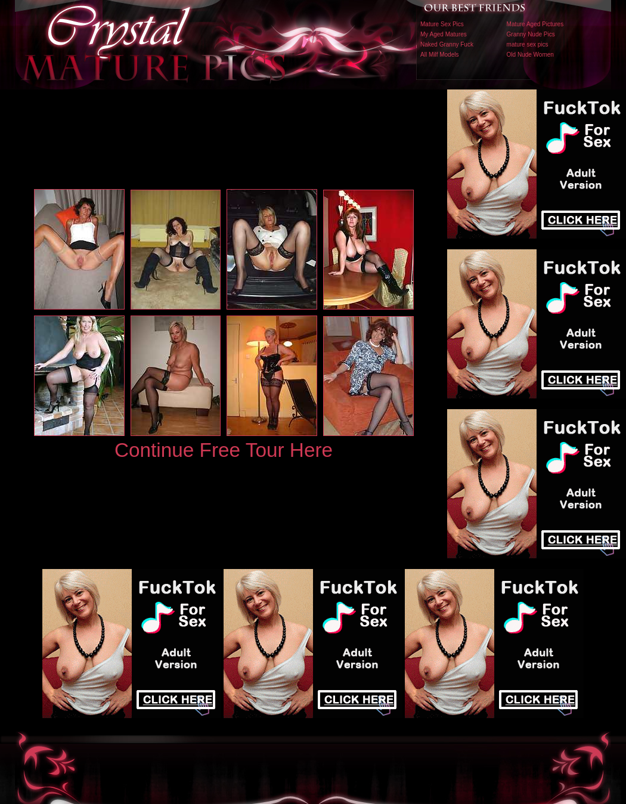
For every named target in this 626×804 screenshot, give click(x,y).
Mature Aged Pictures (535, 24)
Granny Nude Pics (531, 34)
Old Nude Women (530, 54)
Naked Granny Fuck (446, 44)
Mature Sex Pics (442, 24)
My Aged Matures (443, 34)
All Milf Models (439, 54)
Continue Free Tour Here (223, 450)
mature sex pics (527, 44)
